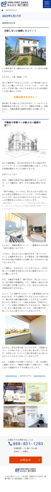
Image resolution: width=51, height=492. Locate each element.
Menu (47, 4)
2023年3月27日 (39, 376)
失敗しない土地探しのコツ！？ (20, 31)
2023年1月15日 (11, 376)
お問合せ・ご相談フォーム (25, 460)
